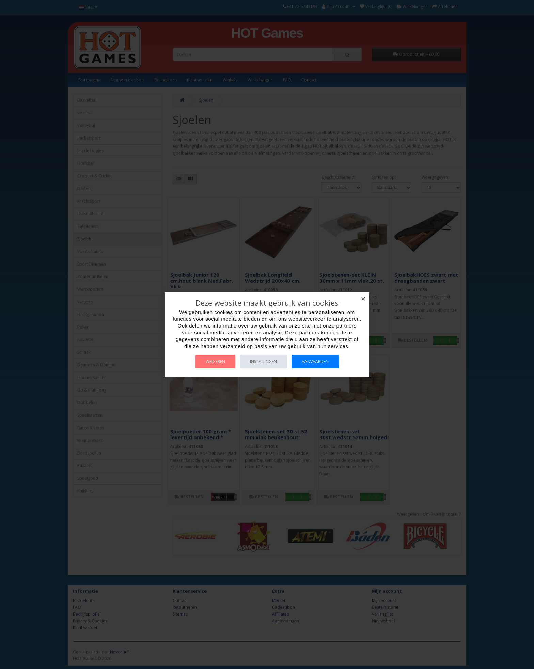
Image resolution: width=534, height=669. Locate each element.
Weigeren (215, 361)
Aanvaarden (315, 361)
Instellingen (263, 361)
